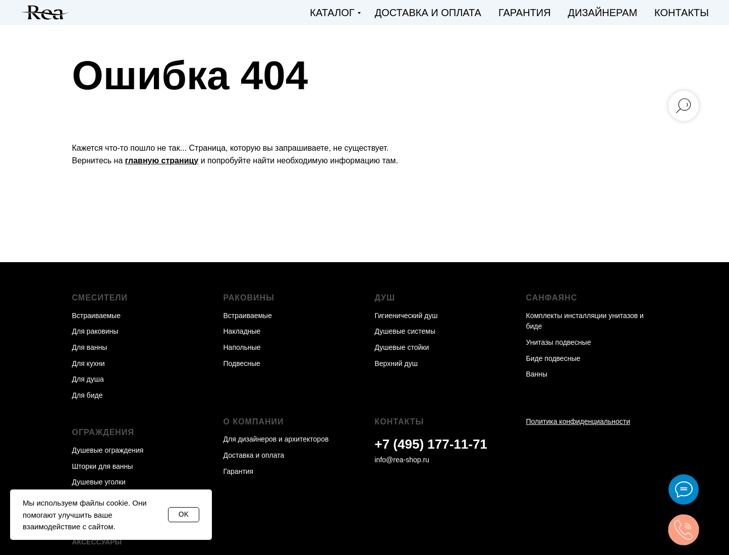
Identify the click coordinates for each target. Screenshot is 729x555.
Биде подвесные (553, 358)
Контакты (681, 12)
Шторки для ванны (102, 466)
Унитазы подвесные (558, 342)
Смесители (100, 297)
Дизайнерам (603, 12)
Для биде (87, 395)
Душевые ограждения (108, 450)
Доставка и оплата (428, 12)
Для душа (88, 379)
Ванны (537, 374)
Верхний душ (396, 363)
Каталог (332, 12)
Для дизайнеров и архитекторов (276, 439)
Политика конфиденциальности (578, 421)
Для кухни (88, 363)
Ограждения (103, 432)
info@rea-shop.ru (402, 460)
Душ (385, 297)
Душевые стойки (402, 347)
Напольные (242, 347)
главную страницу (161, 160)
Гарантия (524, 12)
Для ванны (89, 347)
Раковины (248, 297)
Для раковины (95, 331)
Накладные (242, 331)
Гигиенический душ (406, 316)
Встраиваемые (96, 316)
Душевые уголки (99, 482)
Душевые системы (405, 331)
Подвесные (241, 363)
